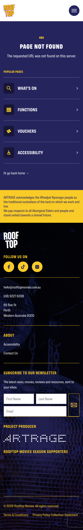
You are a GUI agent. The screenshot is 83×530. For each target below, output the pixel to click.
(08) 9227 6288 (14, 296)
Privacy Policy (42, 515)
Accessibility (30, 152)
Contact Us (11, 353)
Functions (27, 109)
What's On (27, 88)
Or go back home (16, 173)
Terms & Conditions (16, 515)
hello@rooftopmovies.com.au (22, 287)
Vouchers (27, 131)
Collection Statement (64, 515)
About (9, 335)
